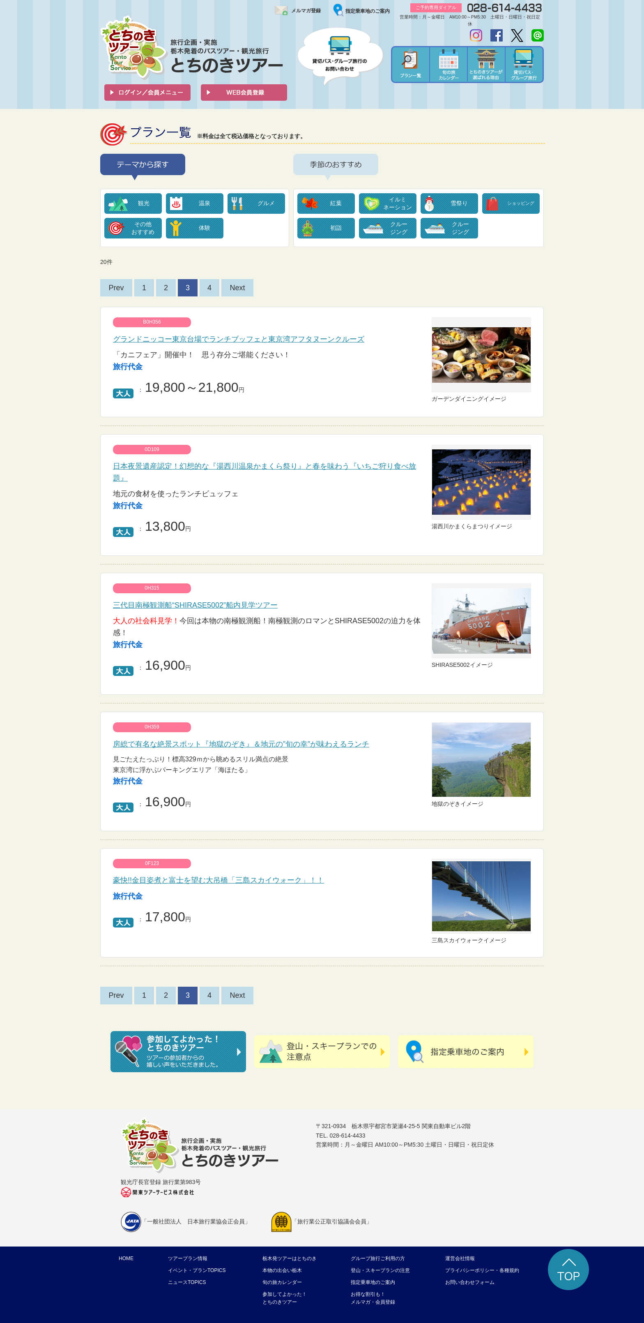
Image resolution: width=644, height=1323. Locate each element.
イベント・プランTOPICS (196, 1270)
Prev (116, 288)
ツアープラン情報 (187, 1258)
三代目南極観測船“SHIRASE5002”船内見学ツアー (195, 605)
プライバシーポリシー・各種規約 (482, 1270)
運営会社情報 (460, 1258)
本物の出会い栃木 (282, 1270)
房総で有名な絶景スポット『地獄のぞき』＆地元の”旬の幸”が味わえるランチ (241, 744)
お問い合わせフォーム (469, 1282)
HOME (126, 1258)
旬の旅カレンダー (282, 1282)
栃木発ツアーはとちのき (289, 1258)
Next (237, 288)
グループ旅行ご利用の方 (378, 1258)
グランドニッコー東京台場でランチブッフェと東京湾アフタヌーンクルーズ (238, 339)
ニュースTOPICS (187, 1282)
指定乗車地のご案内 (367, 11)
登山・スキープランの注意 (380, 1270)
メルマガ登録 (306, 11)
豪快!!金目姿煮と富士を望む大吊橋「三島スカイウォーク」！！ (218, 880)
